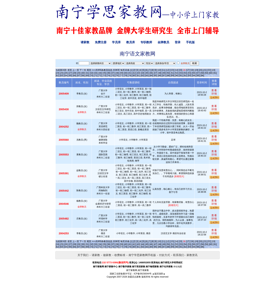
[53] (181, 73)
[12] (168, 70)
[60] (211, 73)
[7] (149, 70)
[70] (91, 75)
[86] (160, 75)
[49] (164, 73)
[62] (57, 75)
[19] (196, 70)
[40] (125, 73)
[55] (189, 73)
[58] (202, 73)
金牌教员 (163, 42)
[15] (180, 70)
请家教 (85, 42)
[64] (66, 75)
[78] (125, 75)
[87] (164, 75)
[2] (134, 70)
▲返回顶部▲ (158, 273)
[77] (121, 75)
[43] (138, 73)
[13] (172, 70)
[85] (155, 75)
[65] (70, 75)
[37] (113, 73)
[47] (155, 73)
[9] (155, 70)
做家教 (107, 255)
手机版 (190, 42)
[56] (194, 73)
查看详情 (214, 92)
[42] (134, 73)
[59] (206, 73)
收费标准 (119, 255)
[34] (100, 73)
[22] (209, 70)
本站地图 (177, 266)
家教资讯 (192, 255)
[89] (172, 75)
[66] (74, 75)
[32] (91, 73)
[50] (168, 73)
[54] (185, 73)
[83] (147, 75)
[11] (163, 70)
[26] (66, 73)
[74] (108, 75)
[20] (200, 70)
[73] (104, 75)
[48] (160, 73)
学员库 (116, 42)
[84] (151, 75)
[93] (189, 75)
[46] (151, 73)
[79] (130, 75)
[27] (70, 73)
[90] (177, 75)
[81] (138, 75)
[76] (117, 75)
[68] (83, 75)
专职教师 (146, 42)
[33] (96, 73)
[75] (113, 75)
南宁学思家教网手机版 (142, 255)
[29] (79, 73)
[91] (181, 75)
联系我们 (178, 255)
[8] (152, 70)
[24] (57, 73)
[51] (172, 73)
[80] (134, 75)
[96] (202, 75)
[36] (108, 73)
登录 (178, 42)
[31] (87, 73)
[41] (130, 73)
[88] (168, 75)
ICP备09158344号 (143, 273)
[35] (104, 73)
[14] (176, 70)
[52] (177, 73)
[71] (96, 75)
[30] (83, 73)
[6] (146, 70)
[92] (185, 75)
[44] (142, 73)
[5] (143, 70)
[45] (147, 73)
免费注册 (100, 42)
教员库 (130, 42)
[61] (215, 73)
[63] (61, 75)
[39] (121, 73)
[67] (79, 75)
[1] (131, 70)
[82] (142, 75)
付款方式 (164, 255)
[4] (140, 70)
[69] (87, 75)
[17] (188, 70)
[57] (198, 73)
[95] (198, 75)
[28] (74, 73)
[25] (61, 73)
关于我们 (83, 255)
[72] (100, 75)
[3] (137, 70)
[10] (159, 70)
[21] (205, 70)
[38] (117, 73)
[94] (194, 75)
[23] (213, 70)
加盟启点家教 (134, 277)
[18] (192, 70)
